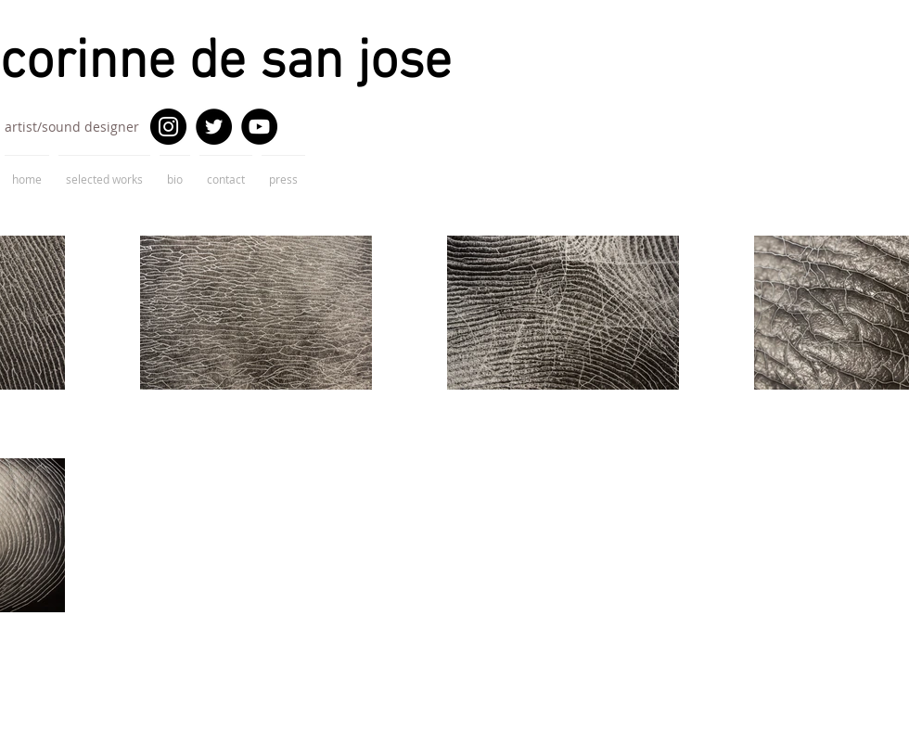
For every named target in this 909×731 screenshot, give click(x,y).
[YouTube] (259, 127)
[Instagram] (168, 127)
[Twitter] (214, 127)
